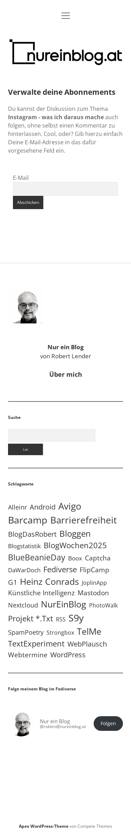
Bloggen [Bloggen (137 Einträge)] (75, 533)
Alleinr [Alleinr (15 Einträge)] (17, 507)
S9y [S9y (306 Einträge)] (76, 617)
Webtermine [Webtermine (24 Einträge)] (28, 654)
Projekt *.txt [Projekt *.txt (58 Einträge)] (30, 618)
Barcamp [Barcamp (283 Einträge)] (28, 520)
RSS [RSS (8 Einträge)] (61, 619)
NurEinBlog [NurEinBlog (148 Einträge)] (63, 604)
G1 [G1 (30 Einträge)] (12, 582)
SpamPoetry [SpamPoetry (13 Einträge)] (26, 632)
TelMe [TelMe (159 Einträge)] (89, 631)
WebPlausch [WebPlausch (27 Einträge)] (87, 644)
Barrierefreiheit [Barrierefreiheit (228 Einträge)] (83, 520)
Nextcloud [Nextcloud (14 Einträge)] (23, 605)
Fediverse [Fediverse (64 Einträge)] (60, 569)
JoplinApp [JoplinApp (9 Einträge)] (94, 583)
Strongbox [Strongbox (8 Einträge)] (60, 632)
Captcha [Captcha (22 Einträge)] (98, 558)
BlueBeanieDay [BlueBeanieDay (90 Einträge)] (36, 557)
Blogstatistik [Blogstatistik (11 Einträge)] (24, 546)
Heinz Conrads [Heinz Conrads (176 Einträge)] (49, 581)
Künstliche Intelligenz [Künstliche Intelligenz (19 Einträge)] (41, 592)
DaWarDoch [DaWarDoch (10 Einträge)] (24, 570)
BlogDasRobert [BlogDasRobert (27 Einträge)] (32, 534)
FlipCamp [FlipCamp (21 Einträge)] (94, 569)
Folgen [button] (108, 723)
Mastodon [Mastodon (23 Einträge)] (93, 592)
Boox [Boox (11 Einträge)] (75, 558)
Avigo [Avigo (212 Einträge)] (69, 506)
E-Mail (21, 178)
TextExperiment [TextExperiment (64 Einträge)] (36, 643)
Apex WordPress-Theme (43, 826)
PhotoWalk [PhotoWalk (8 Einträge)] (103, 605)
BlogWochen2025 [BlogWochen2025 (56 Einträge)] (75, 545)
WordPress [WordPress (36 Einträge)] (68, 654)
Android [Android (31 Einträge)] (43, 507)
